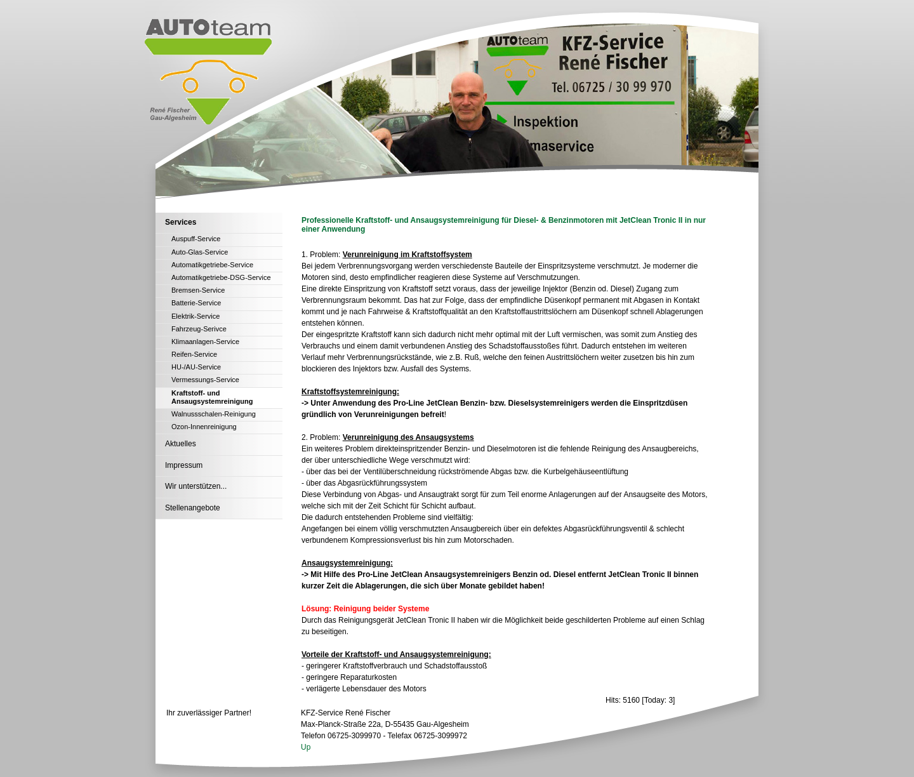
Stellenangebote (192, 507)
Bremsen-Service (198, 290)
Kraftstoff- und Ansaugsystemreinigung (212, 397)
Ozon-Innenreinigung (204, 426)
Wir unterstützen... (196, 486)
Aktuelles (180, 443)
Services (180, 222)
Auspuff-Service (195, 238)
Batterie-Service (196, 303)
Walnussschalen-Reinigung (213, 414)
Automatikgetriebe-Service (212, 265)
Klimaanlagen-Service (205, 341)
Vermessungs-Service (205, 379)
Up (305, 747)
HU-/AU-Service (196, 367)
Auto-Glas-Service (199, 252)
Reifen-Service (194, 354)
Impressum (183, 465)
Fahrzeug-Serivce (199, 329)
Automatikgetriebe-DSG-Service (221, 277)
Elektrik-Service (195, 316)
